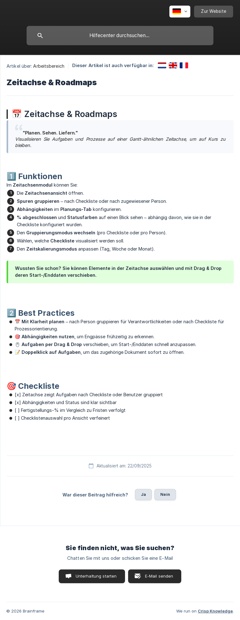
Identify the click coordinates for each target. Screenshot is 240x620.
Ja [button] (143, 494)
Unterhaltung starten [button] (96, 576)
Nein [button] (165, 494)
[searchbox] (120, 35)
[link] (162, 65)
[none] (179, 11)
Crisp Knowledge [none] (215, 610)
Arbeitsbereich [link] (48, 66)
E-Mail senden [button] (159, 576)
